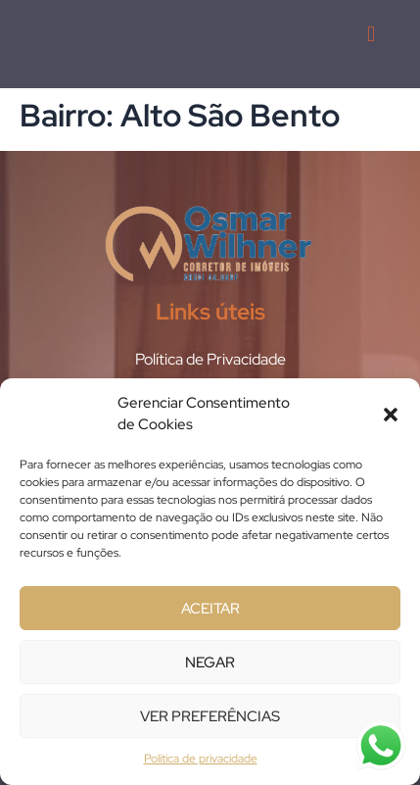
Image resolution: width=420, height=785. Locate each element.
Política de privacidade (200, 758)
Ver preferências (210, 716)
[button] (390, 414)
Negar (210, 662)
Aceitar (210, 608)
